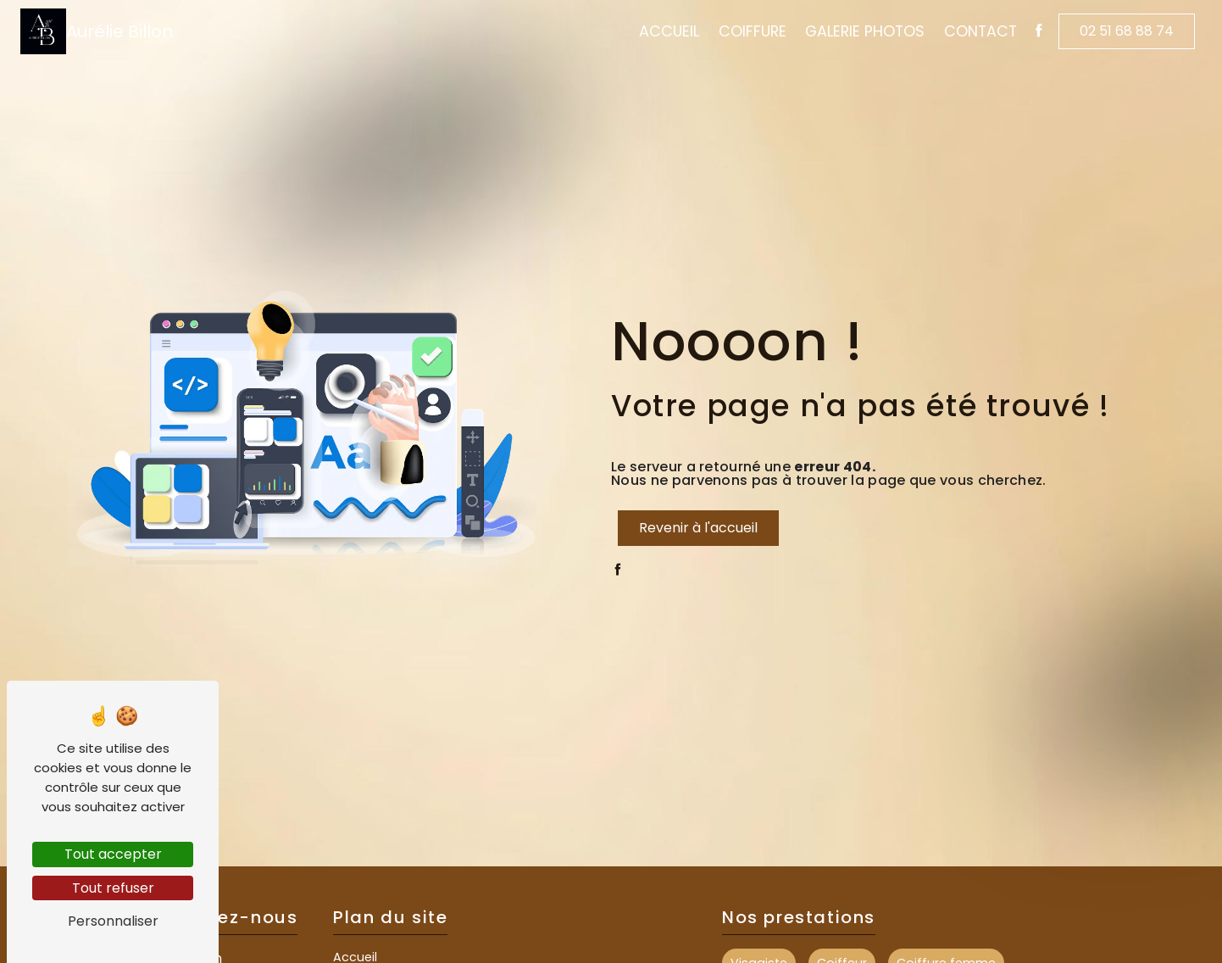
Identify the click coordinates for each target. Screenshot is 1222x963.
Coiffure (752, 31)
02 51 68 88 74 (1127, 31)
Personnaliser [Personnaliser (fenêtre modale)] (113, 921)
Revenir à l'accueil (698, 527)
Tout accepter (113, 854)
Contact (980, 31)
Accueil (669, 31)
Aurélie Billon (96, 31)
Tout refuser (113, 888)
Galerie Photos (865, 31)
